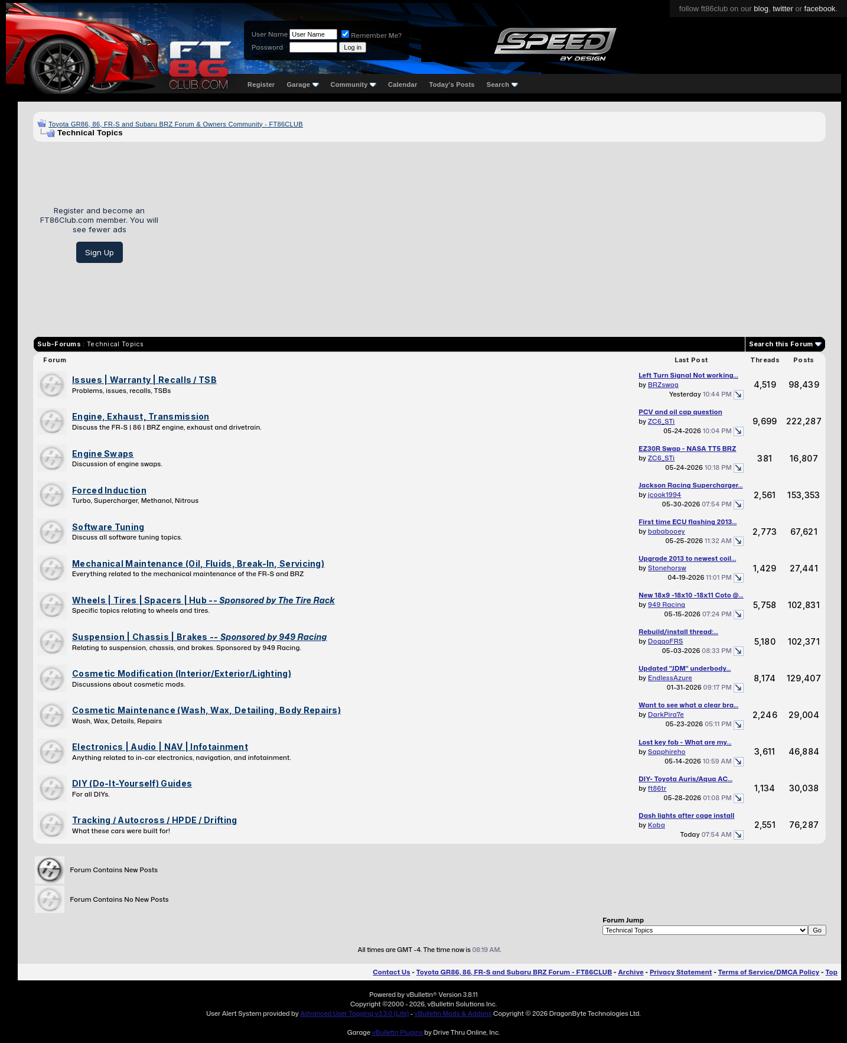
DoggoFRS (665, 641)
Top (832, 972)
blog (761, 8)
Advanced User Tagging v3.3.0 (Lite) (354, 1013)
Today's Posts (452, 84)
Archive (630, 972)
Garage (302, 84)
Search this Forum (781, 344)
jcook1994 (664, 494)
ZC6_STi (661, 421)
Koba (656, 825)
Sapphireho (667, 751)
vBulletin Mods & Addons (453, 1013)
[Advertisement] (496, 234)
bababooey (666, 531)
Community (354, 84)
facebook (820, 8)
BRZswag (663, 384)
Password (267, 47)
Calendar (402, 84)
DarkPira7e (666, 714)
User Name (270, 34)
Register (261, 84)
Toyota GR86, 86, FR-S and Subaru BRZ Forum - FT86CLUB (514, 972)
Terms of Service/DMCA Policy (769, 972)
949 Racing (666, 604)
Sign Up (99, 252)
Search (502, 84)
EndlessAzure (670, 678)
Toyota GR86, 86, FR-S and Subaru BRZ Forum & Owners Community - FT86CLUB (175, 124)
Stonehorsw (667, 568)
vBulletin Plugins (397, 1032)
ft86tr (657, 788)
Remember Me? (371, 35)
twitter (783, 8)
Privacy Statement (681, 972)
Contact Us (391, 972)
